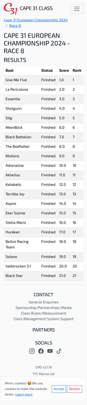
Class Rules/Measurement (43, 313)
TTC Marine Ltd (43, 374)
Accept (59, 389)
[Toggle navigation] (76, 8)
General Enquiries (43, 302)
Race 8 (15, 26)
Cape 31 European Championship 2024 (36, 20)
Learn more (23, 394)
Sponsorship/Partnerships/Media (44, 308)
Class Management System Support (43, 319)
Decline (74, 389)
